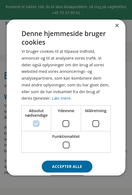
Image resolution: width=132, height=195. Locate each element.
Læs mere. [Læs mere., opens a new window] (62, 98)
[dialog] (66, 98)
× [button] (117, 26)
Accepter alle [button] (67, 166)
